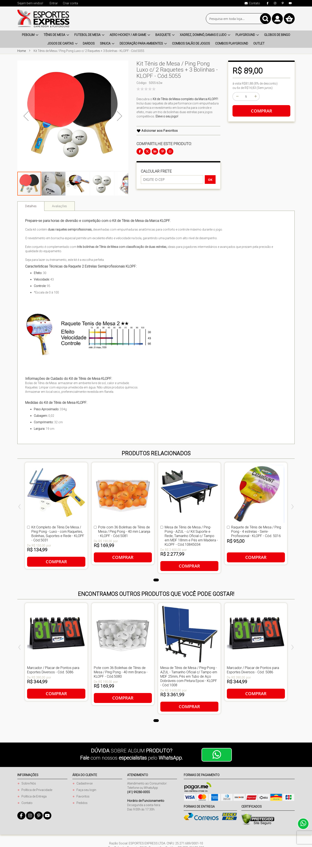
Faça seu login (86, 790)
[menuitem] (30, 34)
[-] (236, 96)
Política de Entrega (34, 796)
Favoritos (82, 796)
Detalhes (31, 206)
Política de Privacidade (36, 790)
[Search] (265, 18)
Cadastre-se (84, 783)
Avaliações (59, 206)
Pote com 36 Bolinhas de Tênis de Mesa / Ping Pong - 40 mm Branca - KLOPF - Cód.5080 (121, 672)
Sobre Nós (28, 783)
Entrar (54, 3)
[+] (255, 96)
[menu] (156, 39)
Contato (26, 803)
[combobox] (238, 18)
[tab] (30, 206)
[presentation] (19, 507)
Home (21, 51)
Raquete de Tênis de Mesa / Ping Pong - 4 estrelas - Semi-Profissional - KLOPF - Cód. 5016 (256, 531)
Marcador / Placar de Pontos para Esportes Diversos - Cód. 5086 (53, 670)
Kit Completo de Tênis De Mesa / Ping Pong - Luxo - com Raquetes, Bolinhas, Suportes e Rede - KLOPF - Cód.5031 (57, 533)
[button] (54, 183)
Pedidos (82, 803)
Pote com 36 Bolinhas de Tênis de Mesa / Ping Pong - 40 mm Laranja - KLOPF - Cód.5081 (124, 531)
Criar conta (70, 3)
